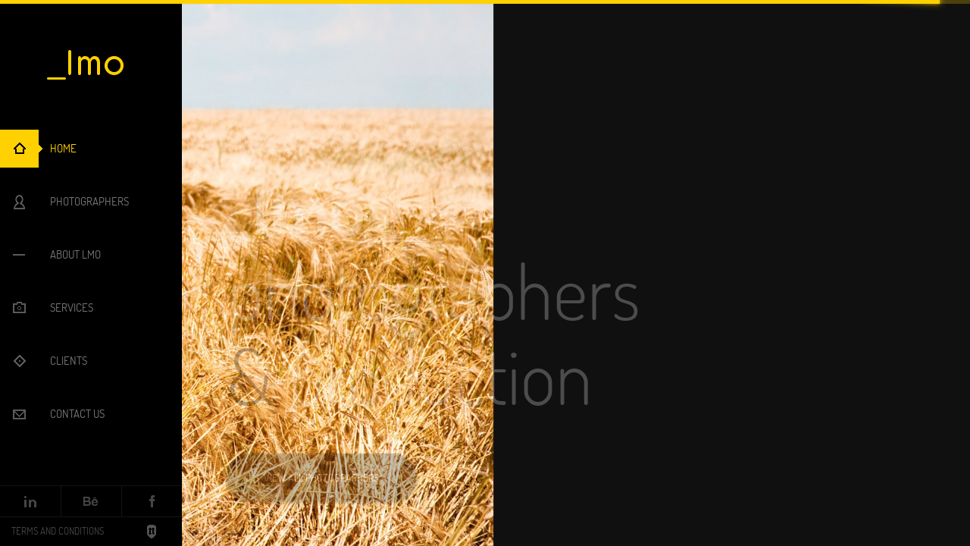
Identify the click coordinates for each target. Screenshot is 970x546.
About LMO (75, 254)
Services (71, 307)
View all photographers (321, 478)
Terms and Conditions (57, 531)
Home (63, 148)
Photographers (89, 201)
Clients (68, 360)
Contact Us (77, 413)
